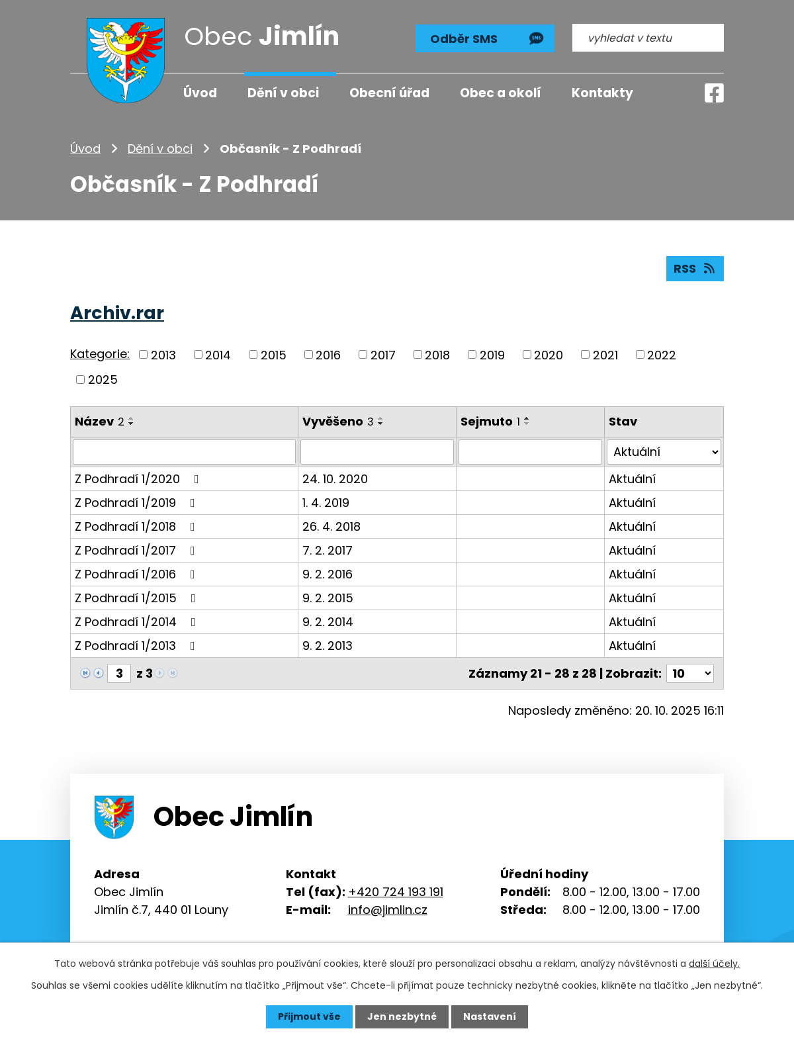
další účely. (714, 963)
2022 (661, 354)
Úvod (85, 148)
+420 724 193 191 (395, 891)
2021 (605, 354)
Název (99, 421)
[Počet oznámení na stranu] (690, 673)
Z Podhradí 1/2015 (138, 598)
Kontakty (602, 93)
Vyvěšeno (338, 421)
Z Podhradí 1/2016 (137, 574)
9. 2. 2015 (327, 598)
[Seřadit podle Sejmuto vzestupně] (527, 418)
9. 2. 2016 (327, 574)
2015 (274, 354)
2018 (437, 354)
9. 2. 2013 (327, 645)
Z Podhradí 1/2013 (137, 645)
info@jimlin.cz (387, 909)
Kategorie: (100, 353)
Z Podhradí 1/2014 (138, 621)
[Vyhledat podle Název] (184, 452)
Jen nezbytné (402, 1016)
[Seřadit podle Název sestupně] (131, 423)
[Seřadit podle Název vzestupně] (131, 418)
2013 (163, 354)
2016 (328, 354)
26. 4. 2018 (331, 526)
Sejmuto (490, 421)
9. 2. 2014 (327, 621)
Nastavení (489, 1016)
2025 (103, 379)
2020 (548, 354)
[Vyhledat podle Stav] (664, 452)
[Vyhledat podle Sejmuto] (530, 452)
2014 (218, 354)
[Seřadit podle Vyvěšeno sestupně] (381, 423)
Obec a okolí (500, 93)
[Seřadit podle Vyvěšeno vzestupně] (381, 418)
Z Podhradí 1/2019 (137, 502)
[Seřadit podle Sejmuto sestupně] (527, 423)
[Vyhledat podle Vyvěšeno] (377, 452)
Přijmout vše (309, 1016)
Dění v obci (160, 148)
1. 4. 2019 (325, 502)
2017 (383, 354)
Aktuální (632, 479)
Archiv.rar (117, 312)
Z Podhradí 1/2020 (139, 479)
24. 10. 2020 (335, 479)
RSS (695, 268)
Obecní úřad (389, 93)
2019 (492, 354)
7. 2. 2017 (327, 550)
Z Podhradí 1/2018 (137, 526)
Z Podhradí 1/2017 (137, 550)
